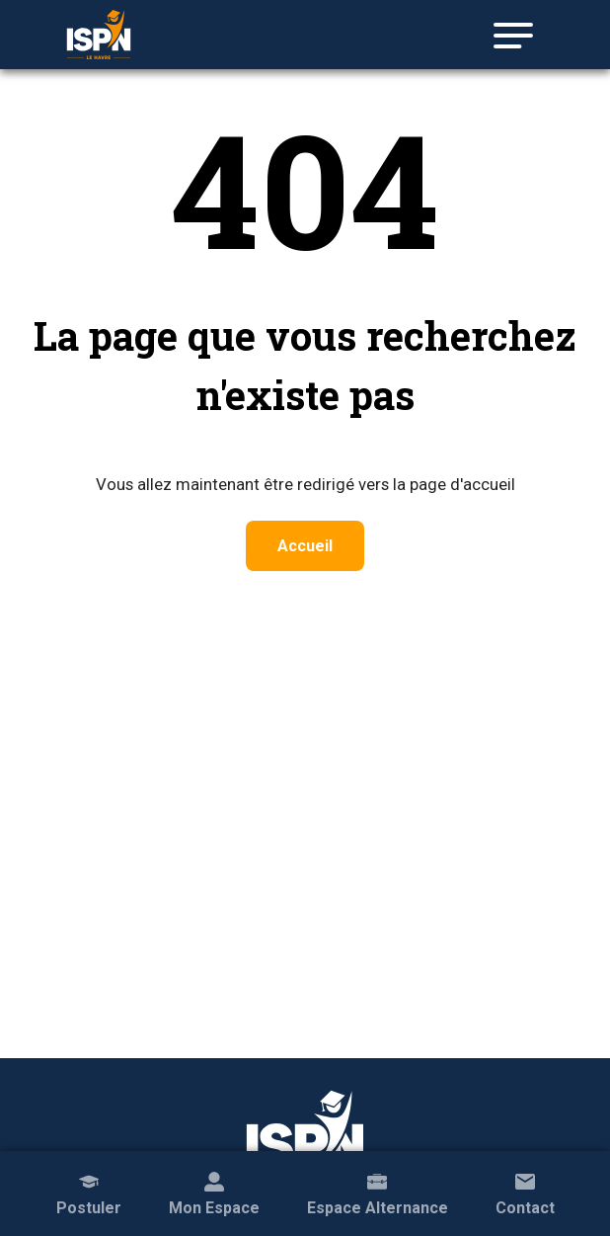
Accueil (305, 545)
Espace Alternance (377, 1192)
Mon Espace (214, 1192)
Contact (525, 1192)
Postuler (88, 1192)
